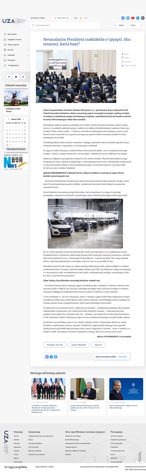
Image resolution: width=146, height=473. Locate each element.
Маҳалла (98, 345)
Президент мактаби (55, 345)
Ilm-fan (126, 54)
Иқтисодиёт (18, 462)
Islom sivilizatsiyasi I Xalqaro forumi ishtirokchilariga (123, 406)
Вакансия (114, 458)
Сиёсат (16, 436)
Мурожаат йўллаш (34, 451)
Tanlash (130, 58)
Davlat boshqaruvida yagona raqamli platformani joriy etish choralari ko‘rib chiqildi (85, 407)
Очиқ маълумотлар (117, 451)
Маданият (17, 447)
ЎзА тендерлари (116, 443)
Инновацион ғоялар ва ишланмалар (77, 443)
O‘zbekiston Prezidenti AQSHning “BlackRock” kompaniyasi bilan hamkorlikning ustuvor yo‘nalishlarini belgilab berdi (45, 408)
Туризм (16, 451)
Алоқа (113, 454)
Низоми (68, 454)
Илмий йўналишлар (72, 440)
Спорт (16, 454)
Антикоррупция (116, 462)
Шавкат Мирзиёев (79, 345)
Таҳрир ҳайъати (71, 447)
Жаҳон (16, 458)
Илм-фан (17, 443)
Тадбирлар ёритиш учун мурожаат (40, 436)
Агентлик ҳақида (117, 436)
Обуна (30, 440)
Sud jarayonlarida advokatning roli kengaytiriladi (99, 467)
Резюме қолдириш (35, 443)
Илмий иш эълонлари (73, 436)
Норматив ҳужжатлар (118, 440)
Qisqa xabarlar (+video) (44, 467)
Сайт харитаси (33, 447)
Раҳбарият (114, 447)
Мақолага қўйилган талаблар (75, 451)
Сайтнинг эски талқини (36, 454)
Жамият (16, 440)
